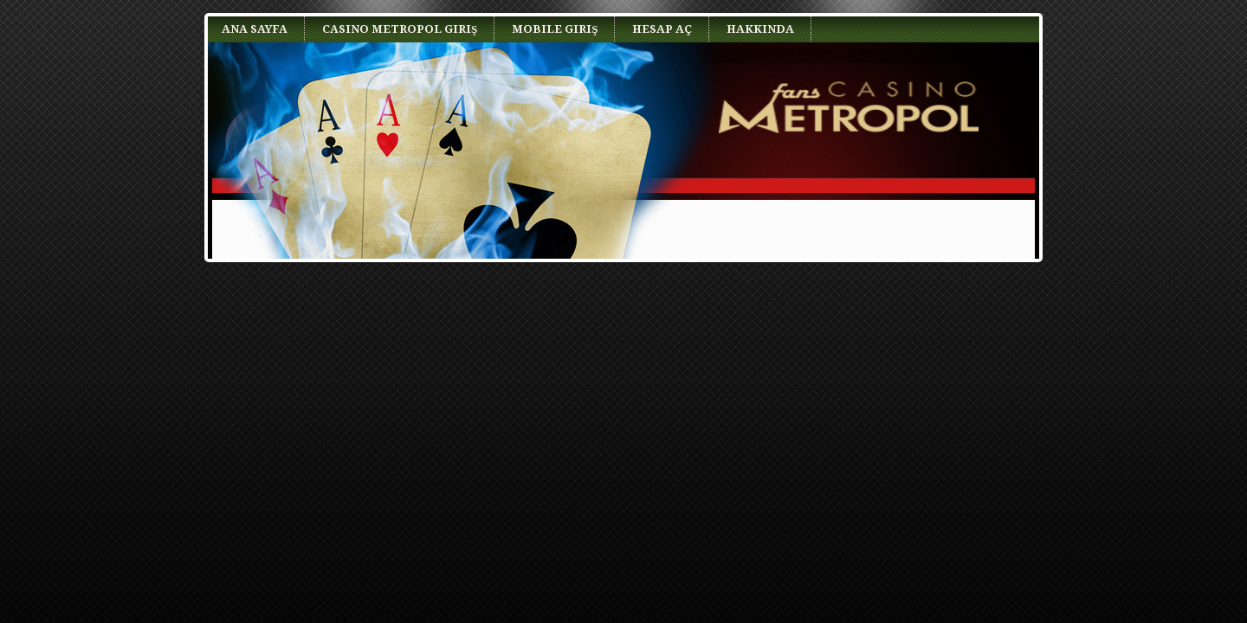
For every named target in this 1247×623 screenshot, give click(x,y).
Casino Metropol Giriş (399, 28)
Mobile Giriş (555, 28)
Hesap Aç (662, 28)
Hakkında (760, 28)
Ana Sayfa (255, 28)
